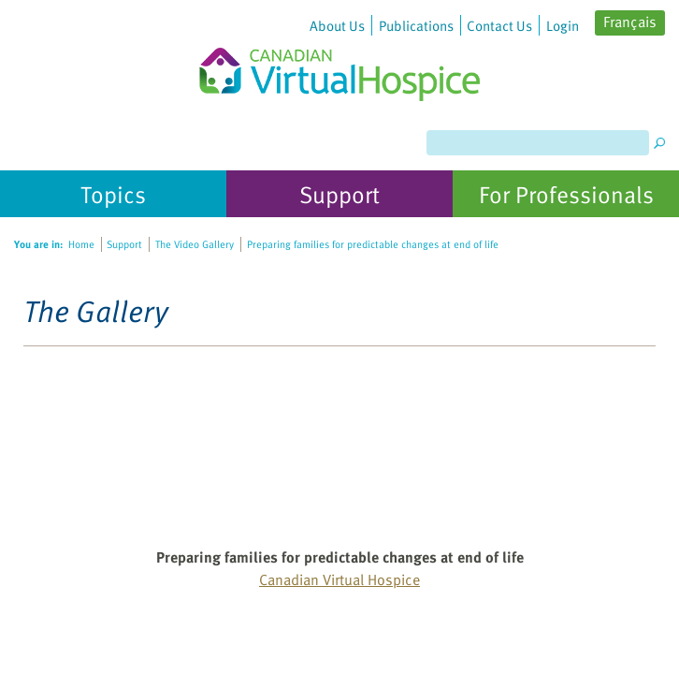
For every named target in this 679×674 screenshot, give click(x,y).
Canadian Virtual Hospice (339, 579)
